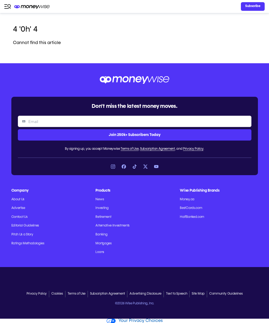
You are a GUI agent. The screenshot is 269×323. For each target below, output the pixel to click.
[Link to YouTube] (156, 166)
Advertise (18, 208)
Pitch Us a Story (22, 234)
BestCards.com (191, 208)
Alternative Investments (112, 225)
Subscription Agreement (157, 149)
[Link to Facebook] (124, 166)
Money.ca (187, 199)
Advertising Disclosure (145, 293)
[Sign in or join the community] (253, 6)
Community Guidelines (226, 293)
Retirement (103, 217)
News (99, 199)
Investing (101, 208)
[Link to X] (145, 166)
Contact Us (19, 217)
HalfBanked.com (192, 217)
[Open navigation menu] (7, 6)
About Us (17, 199)
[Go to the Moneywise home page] (32, 6)
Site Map (198, 293)
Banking (101, 234)
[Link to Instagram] (113, 166)
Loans (99, 252)
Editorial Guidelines (25, 225)
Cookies (57, 293)
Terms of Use (129, 149)
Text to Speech (176, 293)
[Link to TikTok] (134, 166)
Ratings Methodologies (27, 243)
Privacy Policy (193, 149)
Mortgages (103, 243)
